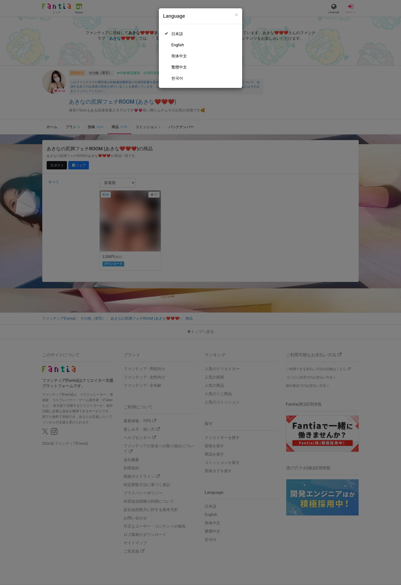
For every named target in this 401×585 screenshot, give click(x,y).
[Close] (236, 15)
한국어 (177, 78)
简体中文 (179, 56)
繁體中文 (179, 67)
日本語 (177, 34)
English (177, 45)
